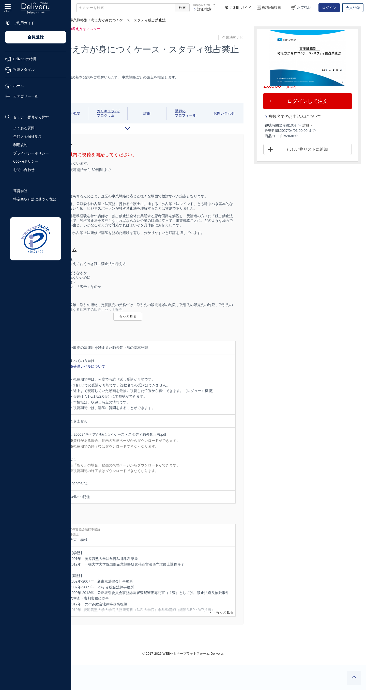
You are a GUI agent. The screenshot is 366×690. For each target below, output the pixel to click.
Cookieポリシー (25, 161)
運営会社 (20, 191)
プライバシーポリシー (31, 153)
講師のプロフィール (221, 113)
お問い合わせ (24, 170)
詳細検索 (202, 9)
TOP (80, 20)
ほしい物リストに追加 (318, 149)
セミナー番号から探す (27, 117)
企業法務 (127, 20)
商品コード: (295, 136)
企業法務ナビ (256, 37)
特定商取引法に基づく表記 (34, 199)
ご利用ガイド (237, 8)
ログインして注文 (318, 101)
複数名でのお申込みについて (316, 116)
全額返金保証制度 (27, 136)
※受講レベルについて (158, 385)
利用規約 (20, 145)
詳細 (190, 113)
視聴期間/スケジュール (98, 113)
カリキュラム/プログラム (159, 113)
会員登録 (353, 8)
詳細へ (329, 125)
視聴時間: (293, 125)
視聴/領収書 (268, 8)
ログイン (329, 8)
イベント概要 (129, 113)
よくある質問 (24, 128)
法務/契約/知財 (102, 20)
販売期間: (293, 131)
